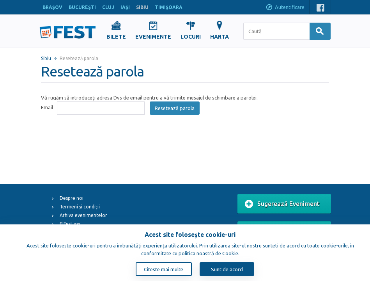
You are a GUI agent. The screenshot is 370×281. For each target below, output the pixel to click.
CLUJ (108, 7)
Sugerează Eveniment (282, 204)
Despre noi (71, 198)
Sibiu (46, 58)
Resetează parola (175, 108)
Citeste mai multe (163, 269)
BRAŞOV (52, 7)
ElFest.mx (70, 223)
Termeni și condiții (80, 206)
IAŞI (125, 7)
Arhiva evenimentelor (83, 215)
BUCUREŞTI (82, 7)
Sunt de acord (227, 269)
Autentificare (285, 8)
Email (47, 107)
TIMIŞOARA (168, 7)
